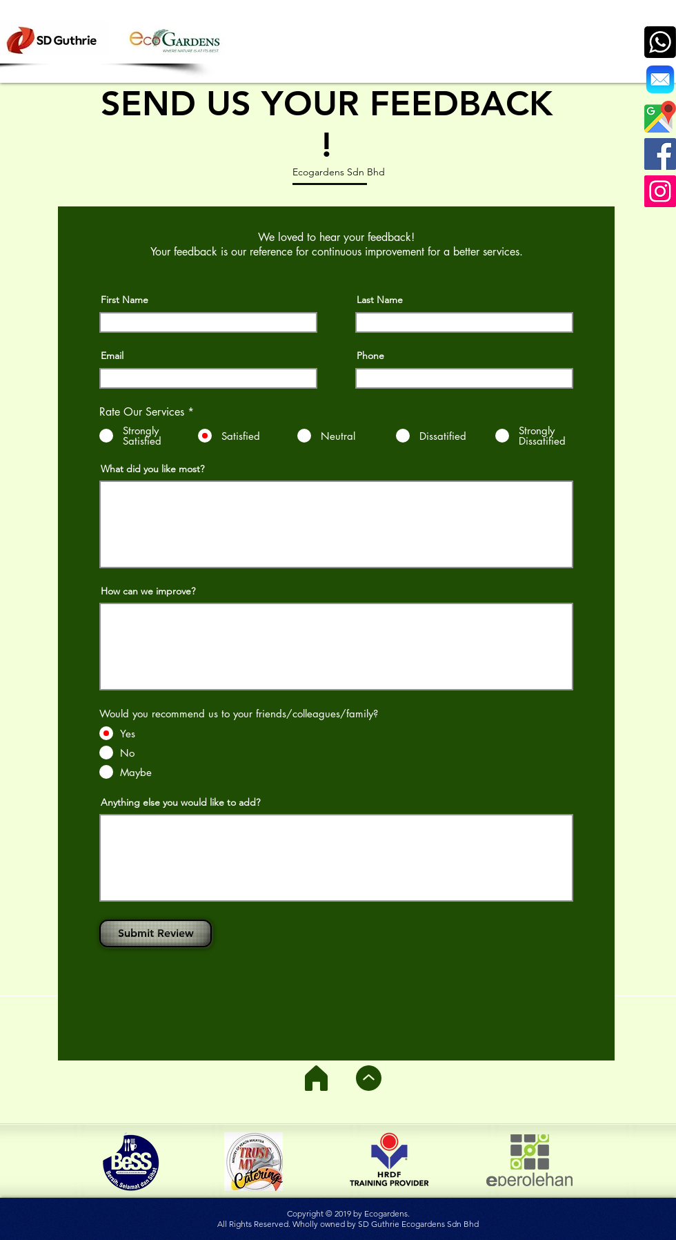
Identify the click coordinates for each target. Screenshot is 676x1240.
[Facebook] (660, 154)
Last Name (380, 299)
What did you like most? (152, 469)
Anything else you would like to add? (180, 802)
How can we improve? (148, 591)
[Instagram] (660, 191)
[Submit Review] (155, 933)
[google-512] (660, 117)
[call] (660, 42)
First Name (124, 299)
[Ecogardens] (660, 79)
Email (112, 355)
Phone (370, 355)
